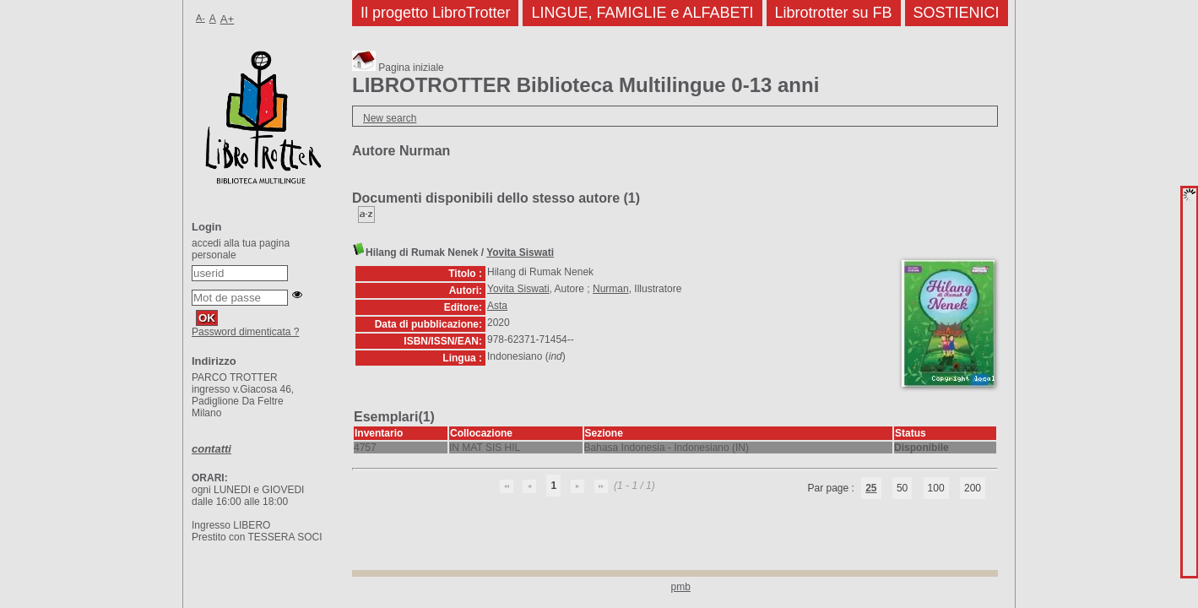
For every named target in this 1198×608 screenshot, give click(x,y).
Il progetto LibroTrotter (435, 12)
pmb (681, 587)
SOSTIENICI (956, 12)
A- (200, 18)
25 (870, 488)
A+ (227, 19)
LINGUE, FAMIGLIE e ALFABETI (642, 12)
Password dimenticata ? (245, 332)
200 (972, 488)
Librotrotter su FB (833, 12)
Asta (497, 306)
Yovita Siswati (520, 252)
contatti (211, 448)
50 (902, 488)
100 (936, 488)
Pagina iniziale (398, 67)
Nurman (611, 289)
